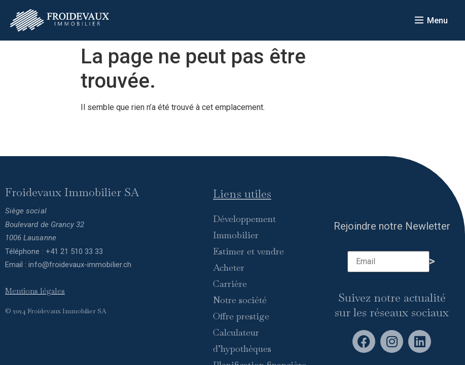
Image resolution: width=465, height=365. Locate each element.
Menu (437, 20)
